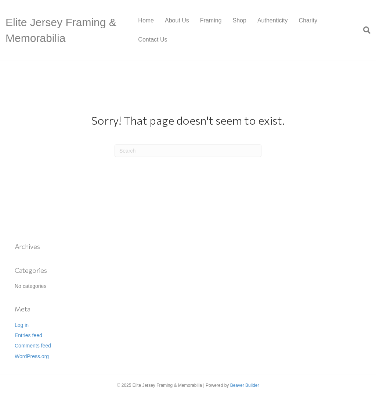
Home (146, 20)
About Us (177, 20)
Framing (211, 20)
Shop (239, 20)
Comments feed (33, 346)
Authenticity (272, 20)
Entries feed (28, 335)
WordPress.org (32, 356)
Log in (22, 325)
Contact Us (152, 39)
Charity (308, 20)
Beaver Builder (244, 385)
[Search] (364, 30)
